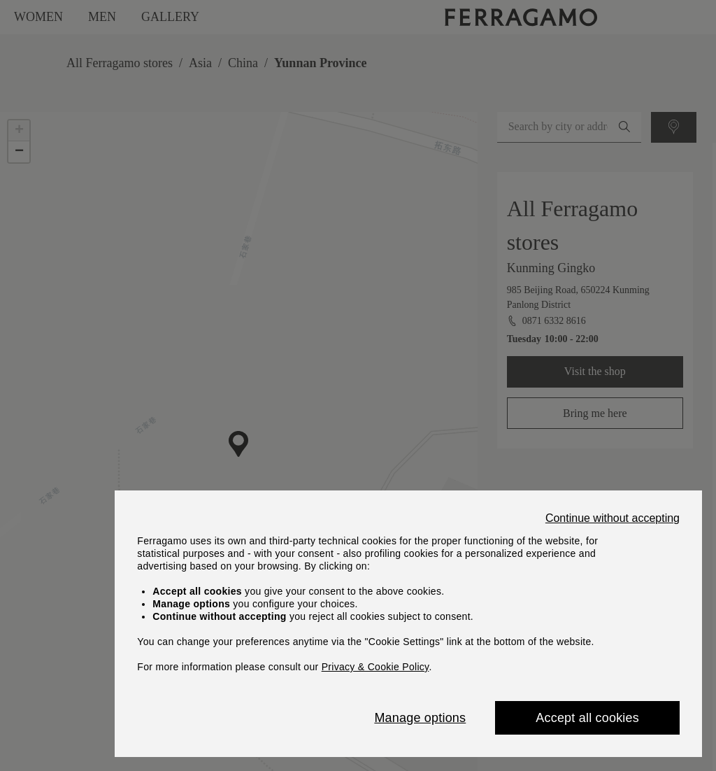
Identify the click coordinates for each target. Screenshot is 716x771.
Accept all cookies (587, 718)
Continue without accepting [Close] (612, 518)
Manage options (420, 718)
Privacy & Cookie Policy (375, 666)
